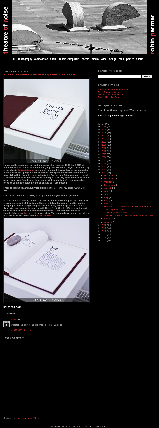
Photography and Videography (113, 89)
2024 (104, 132)
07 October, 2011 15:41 (22, 330)
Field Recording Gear (108, 92)
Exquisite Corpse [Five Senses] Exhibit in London (39, 74)
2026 (104, 126)
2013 (104, 166)
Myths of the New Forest (115, 212)
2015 (104, 160)
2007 (104, 234)
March (107, 203)
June (107, 194)
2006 (104, 237)
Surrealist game (26, 170)
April (106, 200)
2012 (104, 169)
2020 (104, 145)
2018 (104, 151)
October (108, 182)
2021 (104, 142)
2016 (104, 157)
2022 (104, 138)
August (108, 188)
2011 (104, 172)
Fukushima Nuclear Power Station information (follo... (129, 215)
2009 (104, 228)
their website (30, 213)
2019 (104, 148)
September (110, 185)
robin (13, 319)
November (109, 178)
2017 (104, 154)
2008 (104, 231)
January (108, 222)
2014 (104, 163)
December (109, 175)
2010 (104, 225)
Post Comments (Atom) (28, 418)
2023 (104, 135)
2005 (104, 240)
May (106, 197)
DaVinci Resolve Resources (111, 97)
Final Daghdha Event (114, 209)
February (108, 218)
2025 (104, 129)
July (106, 191)
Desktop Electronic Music (110, 94)
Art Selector (45, 215)
